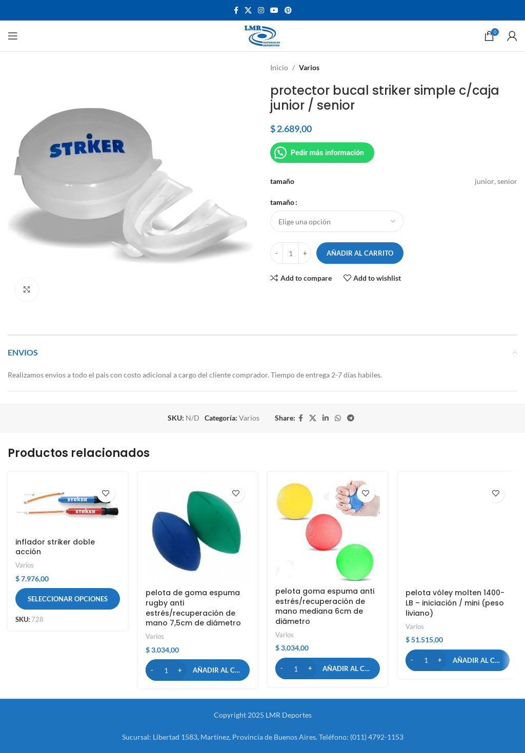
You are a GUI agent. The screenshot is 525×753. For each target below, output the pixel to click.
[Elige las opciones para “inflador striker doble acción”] (67, 599)
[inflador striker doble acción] (67, 506)
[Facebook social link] (236, 10)
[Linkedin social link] (325, 418)
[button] (198, 670)
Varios (309, 67)
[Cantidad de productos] (290, 253)
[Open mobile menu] (13, 36)
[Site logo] (262, 35)
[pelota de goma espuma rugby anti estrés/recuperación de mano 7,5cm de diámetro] (198, 531)
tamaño (282, 202)
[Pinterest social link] (288, 10)
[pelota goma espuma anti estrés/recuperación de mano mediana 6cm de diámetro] (327, 530)
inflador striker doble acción (55, 547)
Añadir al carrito (360, 253)
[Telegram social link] (350, 418)
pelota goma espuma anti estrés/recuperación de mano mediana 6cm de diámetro (324, 606)
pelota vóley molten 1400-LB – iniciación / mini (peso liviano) (455, 603)
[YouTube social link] (274, 10)
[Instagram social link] (261, 10)
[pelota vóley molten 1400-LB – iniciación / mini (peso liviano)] (458, 531)
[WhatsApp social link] (338, 418)
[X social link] (248, 10)
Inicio (279, 67)
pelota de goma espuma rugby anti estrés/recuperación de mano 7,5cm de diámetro (193, 608)
